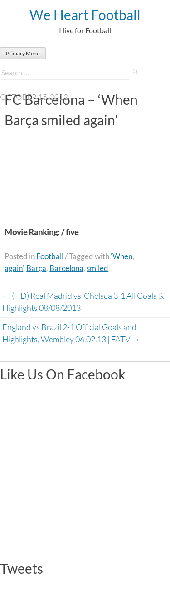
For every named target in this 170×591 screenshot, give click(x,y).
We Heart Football (85, 14)
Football (49, 256)
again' (14, 268)
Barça (36, 268)
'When (121, 256)
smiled (97, 268)
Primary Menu (23, 53)
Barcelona (66, 268)
